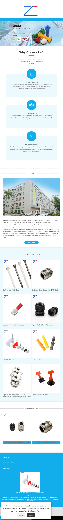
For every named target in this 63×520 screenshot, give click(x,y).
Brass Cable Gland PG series (46, 442)
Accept (31, 515)
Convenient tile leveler (39, 395)
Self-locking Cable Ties (11, 290)
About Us (31, 173)
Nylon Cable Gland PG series (42, 325)
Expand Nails (36, 360)
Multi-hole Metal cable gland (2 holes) (17, 442)
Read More (31, 242)
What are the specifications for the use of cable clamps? (30, 492)
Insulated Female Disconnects (13, 325)
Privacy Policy (36, 511)
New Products (31, 408)
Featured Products (31, 255)
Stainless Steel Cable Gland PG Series (45, 290)
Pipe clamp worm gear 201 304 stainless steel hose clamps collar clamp (17, 396)
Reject (21, 515)
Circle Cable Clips (9, 360)
